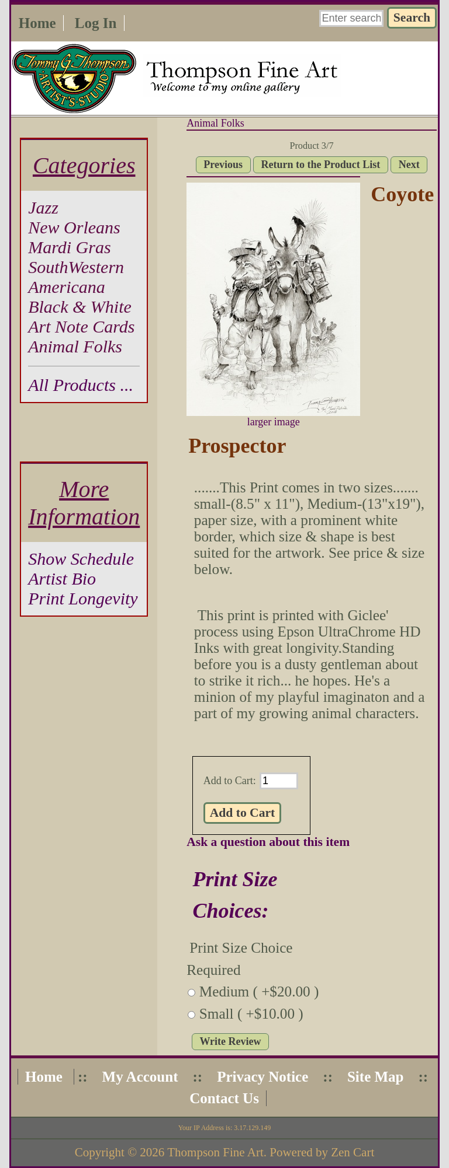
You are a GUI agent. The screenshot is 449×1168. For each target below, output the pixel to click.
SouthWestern (76, 267)
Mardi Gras (69, 247)
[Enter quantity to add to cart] (279, 780)
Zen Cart (352, 1152)
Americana (66, 286)
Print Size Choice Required (239, 959)
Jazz (43, 207)
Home (37, 23)
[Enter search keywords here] (351, 18)
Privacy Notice (262, 1077)
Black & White (80, 306)
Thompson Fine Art (215, 1152)
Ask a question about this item (268, 842)
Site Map (375, 1077)
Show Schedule (81, 558)
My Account (140, 1077)
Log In (96, 23)
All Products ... (80, 384)
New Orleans (74, 227)
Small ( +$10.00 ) (251, 1014)
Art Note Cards (81, 326)
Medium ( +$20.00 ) (259, 991)
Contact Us (224, 1098)
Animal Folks (215, 123)
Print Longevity (82, 598)
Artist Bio (62, 578)
